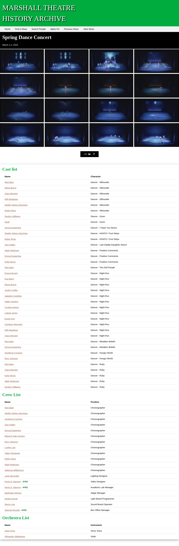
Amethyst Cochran (13, 353)
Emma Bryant (11, 273)
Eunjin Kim (10, 318)
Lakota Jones (11, 313)
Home (7, 29)
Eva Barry (9, 279)
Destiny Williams (12, 216)
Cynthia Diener (12, 307)
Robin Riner (10, 210)
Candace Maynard (13, 324)
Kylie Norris (10, 262)
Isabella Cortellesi (13, 296)
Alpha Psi (54, 29)
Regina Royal (11, 498)
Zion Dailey (10, 244)
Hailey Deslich (11, 301)
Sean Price (10, 531)
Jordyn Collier (11, 290)
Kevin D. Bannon (13, 481)
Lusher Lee (10, 447)
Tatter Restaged (12, 453)
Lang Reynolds (12, 476)
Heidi (7, 222)
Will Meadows (11, 199)
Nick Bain (9, 182)
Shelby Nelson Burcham (16, 205)
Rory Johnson (11, 358)
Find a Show (21, 29)
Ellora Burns (10, 188)
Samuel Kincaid (12, 510)
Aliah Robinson (12, 250)
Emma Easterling (13, 227)
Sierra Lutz (10, 504)
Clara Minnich (11, 193)
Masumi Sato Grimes (15, 436)
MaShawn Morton (13, 493)
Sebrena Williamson (14, 470)
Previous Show (71, 29)
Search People (38, 29)
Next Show (89, 29)
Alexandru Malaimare (15, 536)
